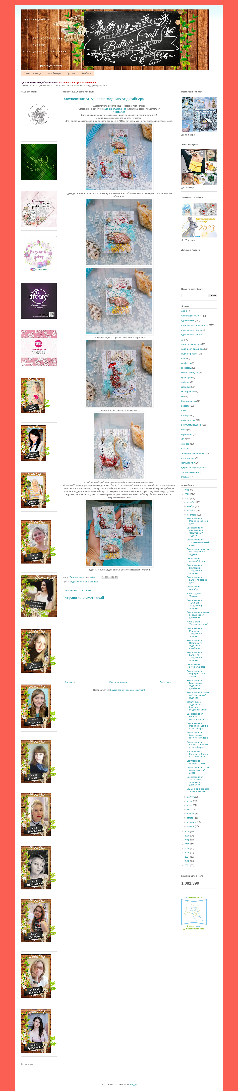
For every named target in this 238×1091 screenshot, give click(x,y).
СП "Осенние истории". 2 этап (196, 665)
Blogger (133, 1084)
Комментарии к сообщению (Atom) (127, 690)
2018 (187, 840)
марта (190, 818)
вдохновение (187, 320)
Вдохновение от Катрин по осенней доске (197, 580)
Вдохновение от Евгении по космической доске (197, 716)
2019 (187, 835)
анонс (184, 311)
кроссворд (186, 368)
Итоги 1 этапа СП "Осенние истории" (197, 623)
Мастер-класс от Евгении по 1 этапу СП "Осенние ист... (197, 754)
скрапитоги (186, 434)
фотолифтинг (188, 463)
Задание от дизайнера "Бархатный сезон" (198, 790)
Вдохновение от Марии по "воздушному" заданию (195, 632)
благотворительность (192, 315)
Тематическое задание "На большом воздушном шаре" (197, 706)
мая (189, 809)
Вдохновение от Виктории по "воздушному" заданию (195, 569)
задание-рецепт (189, 353)
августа (191, 797)
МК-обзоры (86, 73)
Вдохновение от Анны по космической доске (198, 770)
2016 (187, 848)
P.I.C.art (185, 477)
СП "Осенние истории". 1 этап (196, 762)
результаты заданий (191, 425)
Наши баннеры (54, 73)
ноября (191, 506)
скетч (184, 429)
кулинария (186, 377)
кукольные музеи (189, 372)
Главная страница (32, 73)
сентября (192, 515)
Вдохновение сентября (193, 588)
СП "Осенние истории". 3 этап (196, 559)
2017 (187, 844)
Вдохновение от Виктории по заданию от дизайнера (195, 684)
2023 (187, 490)
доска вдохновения (191, 344)
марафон (186, 387)
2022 (187, 494)
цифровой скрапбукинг (192, 467)
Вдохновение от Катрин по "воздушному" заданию (195, 656)
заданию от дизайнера (114, 109)
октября (191, 510)
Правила (71, 73)
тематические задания (192, 453)
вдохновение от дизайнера (84, 581)
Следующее (71, 682)
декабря (191, 502)
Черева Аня (119, 112)
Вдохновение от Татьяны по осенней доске (198, 542)
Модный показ (188, 401)
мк (182, 396)
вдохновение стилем (191, 330)
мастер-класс (188, 391)
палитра (185, 415)
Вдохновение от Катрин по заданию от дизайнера (197, 744)
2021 (187, 498)
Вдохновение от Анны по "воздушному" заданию (198, 552)
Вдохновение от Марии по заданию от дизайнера (197, 726)
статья (184, 448)
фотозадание (188, 458)
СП (182, 439)
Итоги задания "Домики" (194, 594)
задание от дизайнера (192, 349)
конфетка (186, 363)
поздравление (188, 420)
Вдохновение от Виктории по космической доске (197, 735)
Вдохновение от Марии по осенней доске (197, 521)
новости (185, 406)
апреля (191, 813)
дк (182, 339)
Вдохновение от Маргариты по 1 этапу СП (196, 674)
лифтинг (185, 382)
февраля (192, 822)
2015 (187, 852)
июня (190, 805)
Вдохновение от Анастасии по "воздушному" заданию (195, 531)
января (191, 826)
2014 (187, 857)
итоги (184, 358)
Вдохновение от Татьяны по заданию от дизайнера (195, 781)
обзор (184, 410)
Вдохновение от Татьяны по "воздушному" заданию (195, 604)
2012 (187, 865)
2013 (187, 861)
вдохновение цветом (191, 334)
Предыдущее (166, 682)
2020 (187, 831)
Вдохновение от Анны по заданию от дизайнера (198, 615)
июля (190, 801)
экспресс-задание (190, 472)
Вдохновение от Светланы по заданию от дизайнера (195, 644)
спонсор (185, 444)
